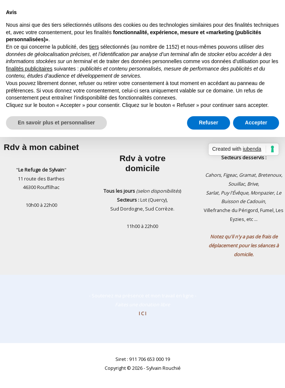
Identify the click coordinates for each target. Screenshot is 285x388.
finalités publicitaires (29, 69)
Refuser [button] (208, 122)
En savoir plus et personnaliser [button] (56, 122)
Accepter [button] (256, 122)
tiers (94, 47)
